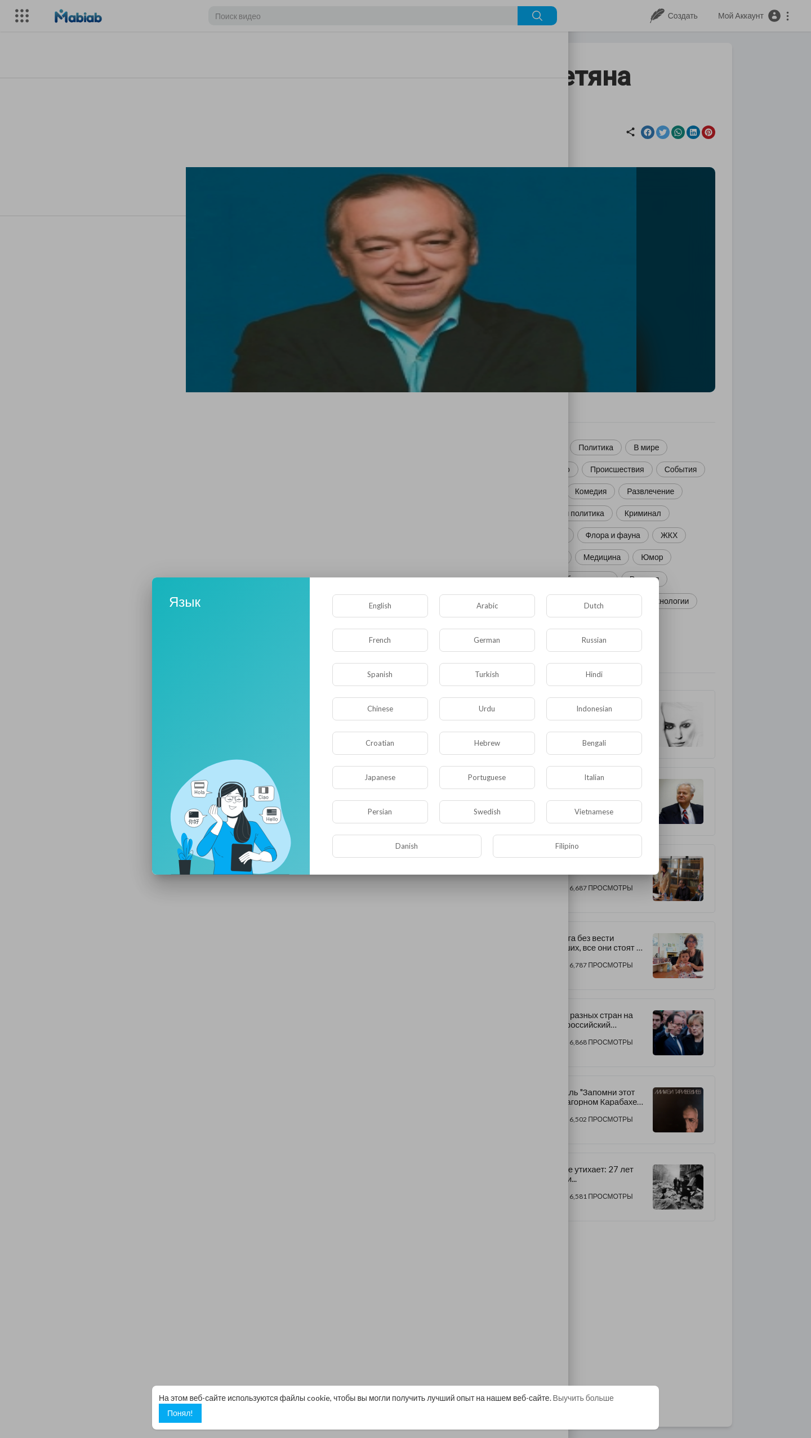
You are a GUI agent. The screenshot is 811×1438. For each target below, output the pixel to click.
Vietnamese (593, 811)
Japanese (379, 777)
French (380, 639)
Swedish (487, 811)
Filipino (567, 845)
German (487, 639)
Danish (406, 845)
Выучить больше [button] (583, 1398)
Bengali (594, 742)
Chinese (380, 708)
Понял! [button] (180, 1413)
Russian (594, 639)
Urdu (487, 708)
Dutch (594, 605)
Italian (594, 777)
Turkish (487, 674)
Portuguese (487, 777)
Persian (380, 811)
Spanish (380, 674)
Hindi (594, 674)
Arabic (487, 605)
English (380, 605)
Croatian (380, 742)
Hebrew (487, 742)
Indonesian (594, 708)
